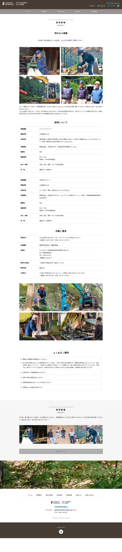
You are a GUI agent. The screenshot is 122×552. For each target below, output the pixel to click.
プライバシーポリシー (64, 531)
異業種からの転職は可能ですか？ (62, 401)
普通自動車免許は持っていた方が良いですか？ (62, 396)
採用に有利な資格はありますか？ (62, 391)
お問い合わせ (101, 6)
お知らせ (92, 6)
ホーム (27, 11)
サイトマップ (111, 6)
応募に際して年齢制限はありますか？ (62, 386)
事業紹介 (44, 11)
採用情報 (94, 11)
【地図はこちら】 (44, 271)
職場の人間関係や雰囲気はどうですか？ (62, 373)
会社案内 (78, 11)
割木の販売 (61, 11)
